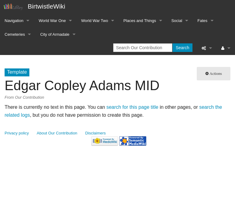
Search (182, 47)
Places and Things (139, 20)
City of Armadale (54, 34)
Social (176, 20)
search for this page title (132, 107)
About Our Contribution (57, 133)
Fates (202, 20)
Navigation (14, 20)
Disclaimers (95, 133)
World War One (52, 20)
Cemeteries (15, 34)
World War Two (94, 20)
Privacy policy (17, 133)
